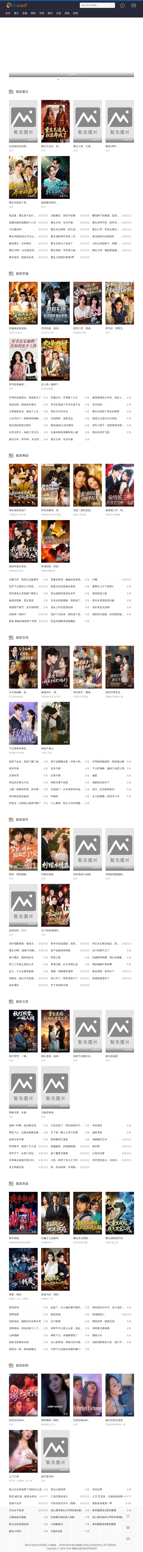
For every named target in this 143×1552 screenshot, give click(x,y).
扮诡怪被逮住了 (111, 978)
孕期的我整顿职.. (114, 874)
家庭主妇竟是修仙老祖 (70, 586)
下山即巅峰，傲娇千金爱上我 (111, 768)
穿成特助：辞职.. (50, 566)
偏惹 (111, 775)
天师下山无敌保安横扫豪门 (70, 1349)
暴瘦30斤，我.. (49, 692)
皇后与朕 (70, 768)
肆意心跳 (70, 957)
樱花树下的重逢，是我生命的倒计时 (112, 215)
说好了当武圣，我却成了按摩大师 (70, 614)
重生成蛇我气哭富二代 (70, 236)
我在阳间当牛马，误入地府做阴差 (111, 1307)
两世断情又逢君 (70, 1139)
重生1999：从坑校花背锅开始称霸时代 (30, 250)
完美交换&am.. (81, 1420)
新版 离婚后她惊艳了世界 (28, 621)
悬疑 (67, 13)
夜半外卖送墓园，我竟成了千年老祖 (70, 943)
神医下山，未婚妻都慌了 (70, 1335)
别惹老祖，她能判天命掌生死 (28, 1321)
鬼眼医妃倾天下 (111, 782)
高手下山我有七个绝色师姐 (28, 586)
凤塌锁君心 (111, 1314)
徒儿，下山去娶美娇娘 (28, 971)
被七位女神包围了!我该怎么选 (28, 1489)
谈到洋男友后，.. (114, 692)
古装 (58, 13)
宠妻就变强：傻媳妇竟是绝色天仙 (70, 579)
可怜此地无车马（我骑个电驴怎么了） (71, 1503)
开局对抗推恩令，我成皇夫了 (28, 397)
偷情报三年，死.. (114, 510)
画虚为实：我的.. (50, 1294)
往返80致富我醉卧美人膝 (70, 432)
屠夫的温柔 (111, 1056)
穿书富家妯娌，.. (18, 384)
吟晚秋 (70, 796)
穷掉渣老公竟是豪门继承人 (28, 593)
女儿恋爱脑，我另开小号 (111, 796)
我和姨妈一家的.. (50, 1420)
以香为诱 (70, 775)
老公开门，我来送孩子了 (70, 978)
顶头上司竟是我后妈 (70, 607)
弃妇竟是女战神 (111, 607)
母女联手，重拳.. (82, 692)
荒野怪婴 (28, 1314)
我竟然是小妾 (111, 593)
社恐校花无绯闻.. (18, 146)
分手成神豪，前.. (18, 692)
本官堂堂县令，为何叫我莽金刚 (111, 1160)
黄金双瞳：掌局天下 (111, 971)
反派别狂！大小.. (18, 930)
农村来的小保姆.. (82, 874)
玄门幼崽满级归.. (50, 930)
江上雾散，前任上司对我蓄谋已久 (70, 803)
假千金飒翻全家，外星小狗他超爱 (70, 761)
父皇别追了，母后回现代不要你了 (70, 1125)
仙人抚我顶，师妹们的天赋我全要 (70, 1342)
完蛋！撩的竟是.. (82, 510)
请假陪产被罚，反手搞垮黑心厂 (28, 607)
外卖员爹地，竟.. (50, 510)
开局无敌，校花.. (50, 328)
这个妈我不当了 (111, 950)
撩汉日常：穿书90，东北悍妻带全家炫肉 (30, 439)
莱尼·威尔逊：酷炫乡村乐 (28, 1496)
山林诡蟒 (28, 1335)
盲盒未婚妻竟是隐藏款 (70, 621)
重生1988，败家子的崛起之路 (28, 950)
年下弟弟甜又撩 (70, 985)
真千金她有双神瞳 (70, 950)
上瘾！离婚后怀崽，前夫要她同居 (28, 789)
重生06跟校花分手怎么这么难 (28, 236)
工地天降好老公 (70, 1496)
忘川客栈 (70, 1321)
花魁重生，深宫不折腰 (70, 215)
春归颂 (111, 1146)
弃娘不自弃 (28, 1503)
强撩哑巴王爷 (111, 1139)
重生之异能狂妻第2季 (70, 257)
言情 (41, 13)
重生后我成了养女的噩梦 (111, 411)
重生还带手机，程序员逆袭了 (111, 222)
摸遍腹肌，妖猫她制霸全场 (70, 1146)
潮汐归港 (28, 768)
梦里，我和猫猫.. (18, 874)
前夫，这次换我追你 (111, 789)
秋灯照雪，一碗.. (18, 1056)
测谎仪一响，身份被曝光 (28, 1349)
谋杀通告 (28, 985)
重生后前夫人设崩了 (70, 243)
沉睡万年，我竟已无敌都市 (28, 579)
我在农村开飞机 (111, 432)
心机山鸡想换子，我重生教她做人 (111, 243)
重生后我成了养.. (18, 202)
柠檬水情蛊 (47, 874)
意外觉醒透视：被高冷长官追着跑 (28, 943)
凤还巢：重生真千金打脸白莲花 (28, 215)
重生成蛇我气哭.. (114, 1238)
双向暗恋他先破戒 (28, 796)
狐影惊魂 (70, 1314)
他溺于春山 (47, 748)
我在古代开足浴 (70, 411)
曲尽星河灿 (47, 1476)
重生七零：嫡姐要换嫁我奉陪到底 (111, 250)
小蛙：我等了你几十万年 (70, 1160)
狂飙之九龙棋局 (49, 1238)
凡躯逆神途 (47, 1112)
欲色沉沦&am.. (17, 1420)
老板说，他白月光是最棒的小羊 (28, 978)
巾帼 (111, 579)
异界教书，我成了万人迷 (28, 1146)
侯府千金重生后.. (82, 1056)
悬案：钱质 (15, 1294)
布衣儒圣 (111, 1125)
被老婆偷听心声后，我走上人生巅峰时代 (113, 397)
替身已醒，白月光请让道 (70, 964)
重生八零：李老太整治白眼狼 (111, 229)
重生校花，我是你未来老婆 (28, 257)
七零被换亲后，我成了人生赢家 (28, 411)
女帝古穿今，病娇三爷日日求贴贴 (28, 432)
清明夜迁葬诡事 (111, 1328)
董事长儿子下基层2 (111, 586)
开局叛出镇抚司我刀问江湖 (28, 1160)
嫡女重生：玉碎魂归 (28, 243)
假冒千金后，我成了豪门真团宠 (28, 761)
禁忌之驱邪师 (70, 1489)
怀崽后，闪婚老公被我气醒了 (28, 803)
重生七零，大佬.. (82, 146)
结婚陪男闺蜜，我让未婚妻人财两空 (112, 957)
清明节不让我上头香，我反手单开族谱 (71, 1328)
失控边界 (111, 1489)
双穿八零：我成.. (82, 328)
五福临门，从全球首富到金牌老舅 (70, 789)
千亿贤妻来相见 (17, 748)
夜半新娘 (14, 1238)
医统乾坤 (28, 1307)
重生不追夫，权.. (50, 146)
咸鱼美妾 (111, 1132)
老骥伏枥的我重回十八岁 (28, 222)
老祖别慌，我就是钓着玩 (28, 404)
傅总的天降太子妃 (28, 782)
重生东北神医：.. (82, 1238)
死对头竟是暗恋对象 (111, 600)
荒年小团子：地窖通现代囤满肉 (111, 425)
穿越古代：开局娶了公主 (70, 397)
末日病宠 (111, 404)
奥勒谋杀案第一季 (111, 1503)
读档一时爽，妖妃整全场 (28, 1125)
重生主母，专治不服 (70, 222)
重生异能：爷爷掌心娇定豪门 (70, 250)
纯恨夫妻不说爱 (70, 782)
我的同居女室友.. (18, 566)
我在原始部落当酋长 (28, 425)
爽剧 (33, 13)
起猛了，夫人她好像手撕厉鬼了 (70, 1307)
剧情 (75, 13)
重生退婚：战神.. (50, 1056)
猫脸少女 (111, 1335)
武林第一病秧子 (28, 614)
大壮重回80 (28, 229)
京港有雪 (28, 775)
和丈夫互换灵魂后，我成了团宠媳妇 (112, 943)
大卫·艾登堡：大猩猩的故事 (111, 1496)
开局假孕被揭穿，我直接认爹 (111, 761)
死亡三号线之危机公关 (28, 964)
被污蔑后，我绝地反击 (28, 957)
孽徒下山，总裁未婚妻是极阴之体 (28, 1132)
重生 (16, 13)
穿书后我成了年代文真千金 (70, 404)
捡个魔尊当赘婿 (70, 1153)
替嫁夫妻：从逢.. (18, 1112)
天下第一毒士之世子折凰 (70, 1132)
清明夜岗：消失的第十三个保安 (28, 1328)
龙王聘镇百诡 (28, 1167)
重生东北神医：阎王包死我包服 (70, 229)
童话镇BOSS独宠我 (111, 236)
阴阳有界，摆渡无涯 (111, 1321)
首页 (7, 13)
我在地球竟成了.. (18, 510)
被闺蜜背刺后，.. (50, 202)
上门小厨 (14, 1476)
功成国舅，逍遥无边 (70, 418)
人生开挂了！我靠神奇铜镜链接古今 (28, 418)
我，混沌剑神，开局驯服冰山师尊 (70, 1167)
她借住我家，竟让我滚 (28, 600)
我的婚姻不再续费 (111, 964)
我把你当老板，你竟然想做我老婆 (111, 614)
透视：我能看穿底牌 (70, 971)
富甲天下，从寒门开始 (28, 1153)
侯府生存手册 (28, 1139)
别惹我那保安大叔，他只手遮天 (111, 1342)
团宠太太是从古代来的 (111, 418)
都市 (50, 13)
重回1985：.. (112, 146)
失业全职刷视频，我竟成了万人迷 (70, 600)
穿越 (24, 13)
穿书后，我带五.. (114, 328)
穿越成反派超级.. (18, 328)
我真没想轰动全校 (28, 1342)
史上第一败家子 (49, 384)
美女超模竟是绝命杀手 (70, 593)
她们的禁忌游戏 (114, 1420)
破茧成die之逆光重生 (70, 425)
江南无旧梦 (111, 1153)
